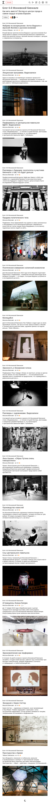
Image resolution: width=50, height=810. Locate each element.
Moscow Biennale (8, 75)
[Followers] (14, 17)
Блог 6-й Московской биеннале (12, 23)
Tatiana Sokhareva (8, 755)
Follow (5, 17)
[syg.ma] (3, 2)
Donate (9, 2)
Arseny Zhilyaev (7, 30)
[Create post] (36, 2)
